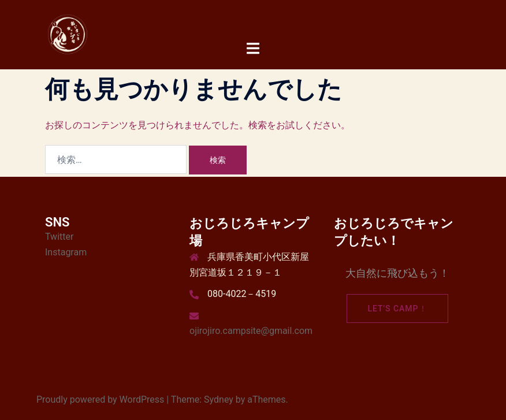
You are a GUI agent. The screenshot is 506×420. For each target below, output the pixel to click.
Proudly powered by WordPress (100, 399)
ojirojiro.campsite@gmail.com (250, 330)
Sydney (218, 399)
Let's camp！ (397, 308)
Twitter (59, 236)
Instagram (66, 252)
